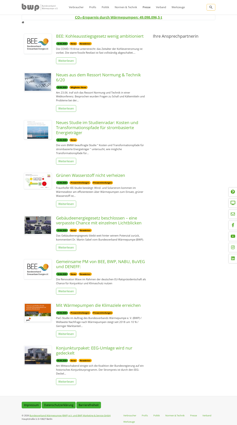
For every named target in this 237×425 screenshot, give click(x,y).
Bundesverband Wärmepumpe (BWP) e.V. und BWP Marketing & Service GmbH (70, 415)
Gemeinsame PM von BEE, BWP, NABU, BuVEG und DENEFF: (100, 264)
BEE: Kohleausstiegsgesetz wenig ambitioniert (100, 36)
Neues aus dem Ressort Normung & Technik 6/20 (98, 77)
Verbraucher (76, 7)
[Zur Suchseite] (211, 7)
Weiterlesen (66, 61)
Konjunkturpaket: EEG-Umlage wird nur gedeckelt (94, 350)
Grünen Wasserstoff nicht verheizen (90, 175)
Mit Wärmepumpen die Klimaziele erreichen (98, 305)
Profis (92, 7)
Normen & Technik (126, 7)
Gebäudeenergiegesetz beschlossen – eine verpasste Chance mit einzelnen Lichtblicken (99, 220)
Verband (161, 7)
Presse (146, 7)
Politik (105, 7)
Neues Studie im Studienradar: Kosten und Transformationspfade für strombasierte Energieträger (97, 127)
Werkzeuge (178, 7)
